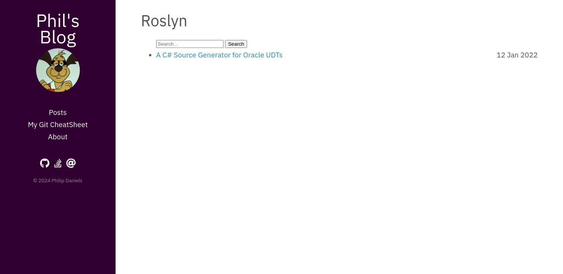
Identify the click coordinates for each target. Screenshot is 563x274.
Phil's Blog (57, 28)
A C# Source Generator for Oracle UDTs (219, 54)
